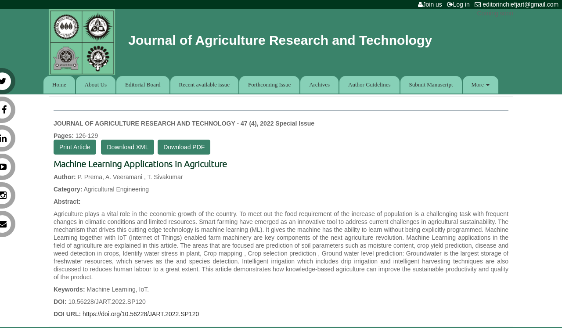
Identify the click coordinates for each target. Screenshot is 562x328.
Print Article (74, 147)
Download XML (127, 147)
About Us (96, 84)
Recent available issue (204, 84)
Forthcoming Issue (269, 84)
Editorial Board (143, 84)
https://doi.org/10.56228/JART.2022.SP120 (141, 313)
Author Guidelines (369, 84)
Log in (460, 4)
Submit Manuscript (431, 84)
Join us (432, 4)
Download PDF (184, 147)
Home (59, 84)
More (481, 84)
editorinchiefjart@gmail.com (518, 4)
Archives (319, 84)
